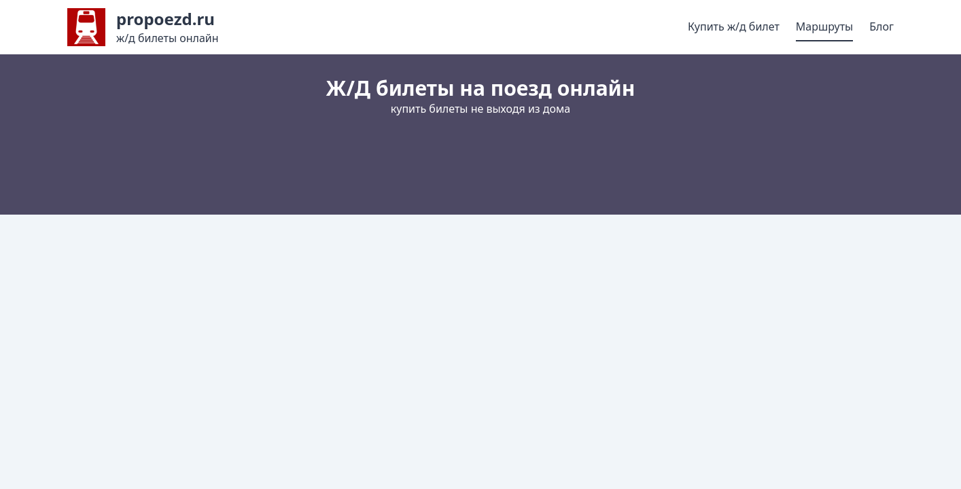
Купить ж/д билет (734, 26)
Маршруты (824, 26)
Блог (881, 26)
